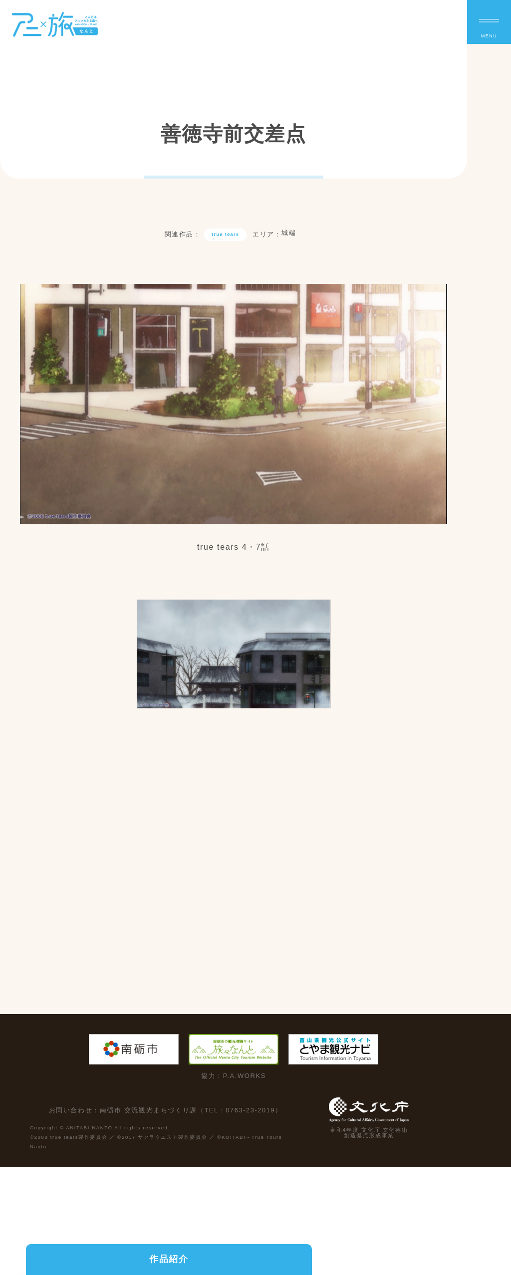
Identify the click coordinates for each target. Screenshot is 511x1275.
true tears (225, 237)
